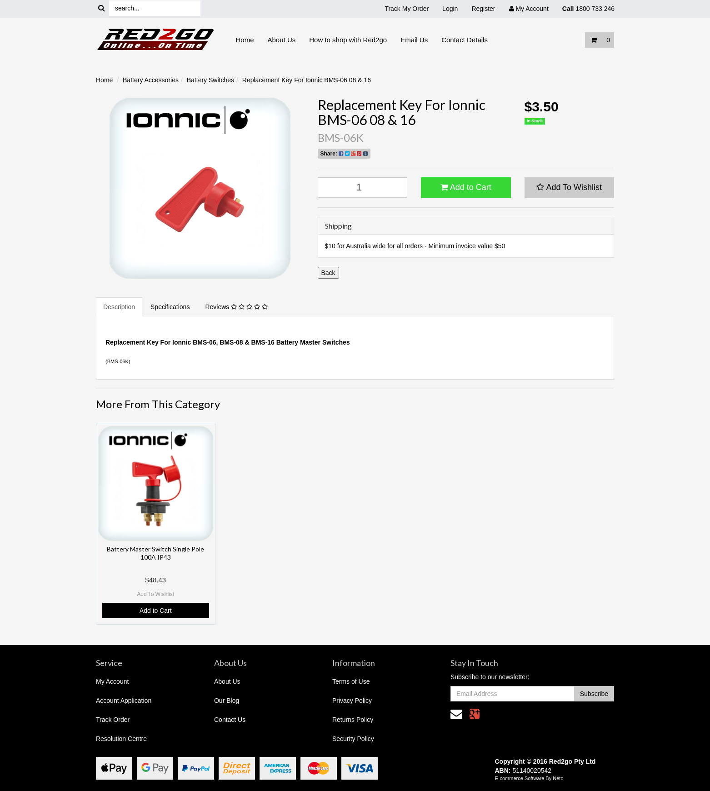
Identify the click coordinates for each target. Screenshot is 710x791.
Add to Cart (465, 187)
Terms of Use (351, 681)
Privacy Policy (352, 700)
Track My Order (407, 8)
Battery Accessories (151, 80)
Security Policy (353, 738)
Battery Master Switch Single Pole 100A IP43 (155, 553)
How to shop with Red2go (348, 40)
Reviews (236, 306)
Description (119, 306)
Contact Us (229, 719)
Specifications (170, 306)
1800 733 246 (588, 8)
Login (450, 8)
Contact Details (464, 40)
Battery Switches (210, 80)
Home (245, 40)
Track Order (113, 719)
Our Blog (226, 700)
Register (483, 8)
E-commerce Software (520, 778)
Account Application (123, 700)
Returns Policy (352, 719)
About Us (282, 40)
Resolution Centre (121, 738)
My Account (112, 681)
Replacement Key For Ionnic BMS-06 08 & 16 (306, 80)
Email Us (414, 40)
